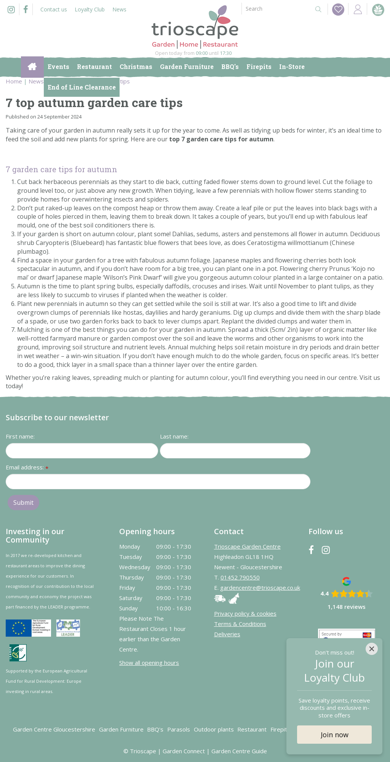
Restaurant (252, 729)
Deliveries (227, 634)
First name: (20, 436)
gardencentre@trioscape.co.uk (260, 587)
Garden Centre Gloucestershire (54, 729)
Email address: (27, 467)
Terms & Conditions (240, 624)
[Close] (372, 649)
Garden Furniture (121, 729)
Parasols (178, 729)
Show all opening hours (149, 662)
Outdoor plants (214, 729)
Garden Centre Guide (239, 751)
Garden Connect (184, 751)
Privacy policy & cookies (245, 613)
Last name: (174, 436)
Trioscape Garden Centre (247, 546)
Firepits (280, 729)
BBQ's (155, 729)
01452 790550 (240, 577)
